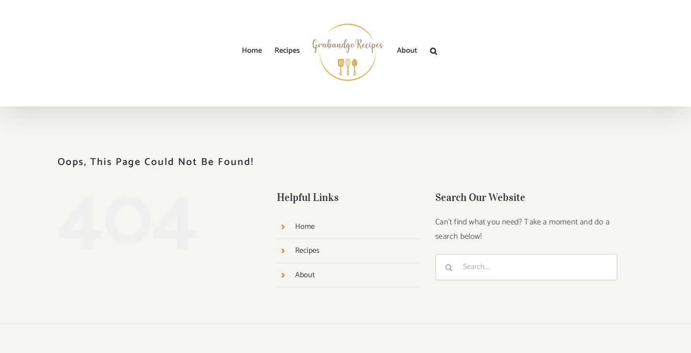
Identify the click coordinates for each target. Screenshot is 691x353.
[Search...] (526, 267)
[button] (433, 51)
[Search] (448, 267)
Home (305, 226)
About (305, 275)
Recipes (307, 250)
